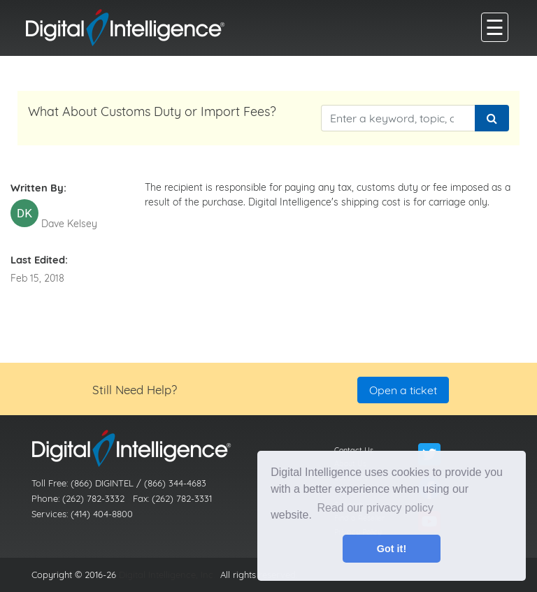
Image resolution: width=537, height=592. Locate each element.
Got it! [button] (391, 548)
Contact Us (353, 450)
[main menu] (494, 27)
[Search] (492, 118)
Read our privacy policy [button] (375, 508)
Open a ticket (403, 390)
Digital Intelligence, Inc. (167, 574)
